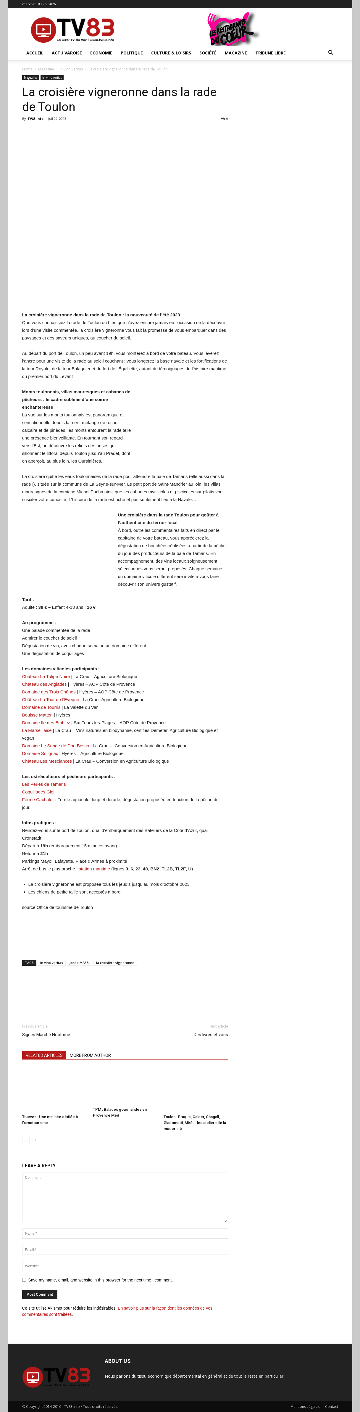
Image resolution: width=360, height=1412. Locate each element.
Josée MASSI (80, 962)
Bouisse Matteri (37, 714)
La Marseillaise (37, 730)
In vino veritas (71, 69)
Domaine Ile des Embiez (46, 722)
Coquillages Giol (38, 791)
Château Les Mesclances (47, 761)
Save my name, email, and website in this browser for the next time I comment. (100, 1280)
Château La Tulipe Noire (46, 676)
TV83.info (35, 118)
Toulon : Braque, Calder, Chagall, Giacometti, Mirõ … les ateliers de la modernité (195, 1123)
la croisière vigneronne (115, 962)
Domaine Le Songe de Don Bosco (55, 745)
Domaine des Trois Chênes (49, 691)
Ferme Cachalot (38, 799)
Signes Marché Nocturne (46, 1034)
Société (208, 53)
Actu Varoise (67, 53)
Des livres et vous (211, 1034)
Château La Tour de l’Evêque (50, 699)
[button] (331, 53)
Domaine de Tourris (41, 707)
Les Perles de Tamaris (44, 784)
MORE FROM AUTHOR (90, 1055)
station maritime (94, 868)
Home (27, 69)
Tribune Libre (270, 53)
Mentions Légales (304, 1406)
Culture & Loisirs (171, 53)
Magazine (236, 53)
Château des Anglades (44, 684)
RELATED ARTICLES (44, 1055)
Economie (101, 53)
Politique (132, 53)
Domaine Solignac (40, 753)
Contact (331, 1406)
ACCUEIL (34, 53)
